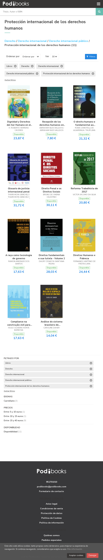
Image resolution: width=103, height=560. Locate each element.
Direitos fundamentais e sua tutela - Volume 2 (51, 257)
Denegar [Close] (92, 555)
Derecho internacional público (69, 41)
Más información (74, 549)
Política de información (51, 522)
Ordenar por (13, 56)
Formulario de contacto (51, 491)
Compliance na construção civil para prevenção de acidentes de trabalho (18, 323)
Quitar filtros (10, 80)
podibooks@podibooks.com (51, 486)
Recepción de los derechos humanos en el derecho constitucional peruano (51, 123)
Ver (47, 56)
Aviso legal (51, 503)
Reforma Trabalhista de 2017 (84, 190)
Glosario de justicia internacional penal (19, 190)
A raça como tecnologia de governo (18, 257)
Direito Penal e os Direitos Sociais (51, 190)
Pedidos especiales (51, 540)
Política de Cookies (51, 518)
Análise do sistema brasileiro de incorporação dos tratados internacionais (51, 323)
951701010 (51, 481)
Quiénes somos (52, 535)
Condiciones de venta (51, 508)
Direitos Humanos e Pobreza (84, 257)
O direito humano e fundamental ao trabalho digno (84, 123)
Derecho (10, 41)
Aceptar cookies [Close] (76, 555)
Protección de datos (51, 513)
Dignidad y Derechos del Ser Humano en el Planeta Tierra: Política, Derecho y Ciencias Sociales (18, 123)
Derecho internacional (32, 41)
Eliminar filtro (15, 66)
